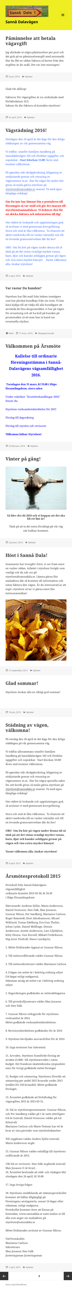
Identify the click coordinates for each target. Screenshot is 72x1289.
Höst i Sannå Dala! (26, 555)
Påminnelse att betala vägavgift (31, 40)
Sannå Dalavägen (22, 21)
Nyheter (29, 76)
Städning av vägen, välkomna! (27, 727)
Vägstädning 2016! (26, 130)
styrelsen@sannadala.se (20, 189)
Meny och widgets (62, 18)
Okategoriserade (46, 333)
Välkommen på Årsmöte (33, 346)
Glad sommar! (22, 683)
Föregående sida (4, 1276)
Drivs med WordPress (16, 1284)
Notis (11, 333)
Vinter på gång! (23, 459)
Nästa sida (68, 1276)
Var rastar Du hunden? (24, 288)
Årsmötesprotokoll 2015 (33, 876)
